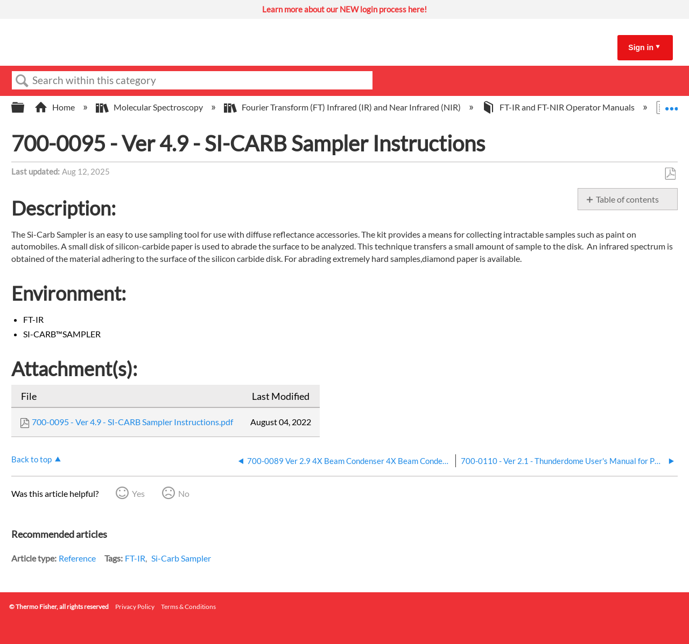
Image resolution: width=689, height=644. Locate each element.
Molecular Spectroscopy (150, 107)
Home (55, 107)
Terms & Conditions (188, 607)
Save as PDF (670, 174)
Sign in (640, 47)
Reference (77, 558)
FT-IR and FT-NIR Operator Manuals (559, 107)
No (183, 493)
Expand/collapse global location (671, 104)
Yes (138, 493)
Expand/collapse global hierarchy (24, 107)
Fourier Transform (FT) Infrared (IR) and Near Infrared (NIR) (343, 107)
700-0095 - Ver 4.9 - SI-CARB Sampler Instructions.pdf (132, 422)
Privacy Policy (134, 607)
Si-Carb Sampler (181, 558)
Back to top (31, 459)
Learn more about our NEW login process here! (344, 9)
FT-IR (135, 558)
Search (22, 81)
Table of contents (627, 199)
